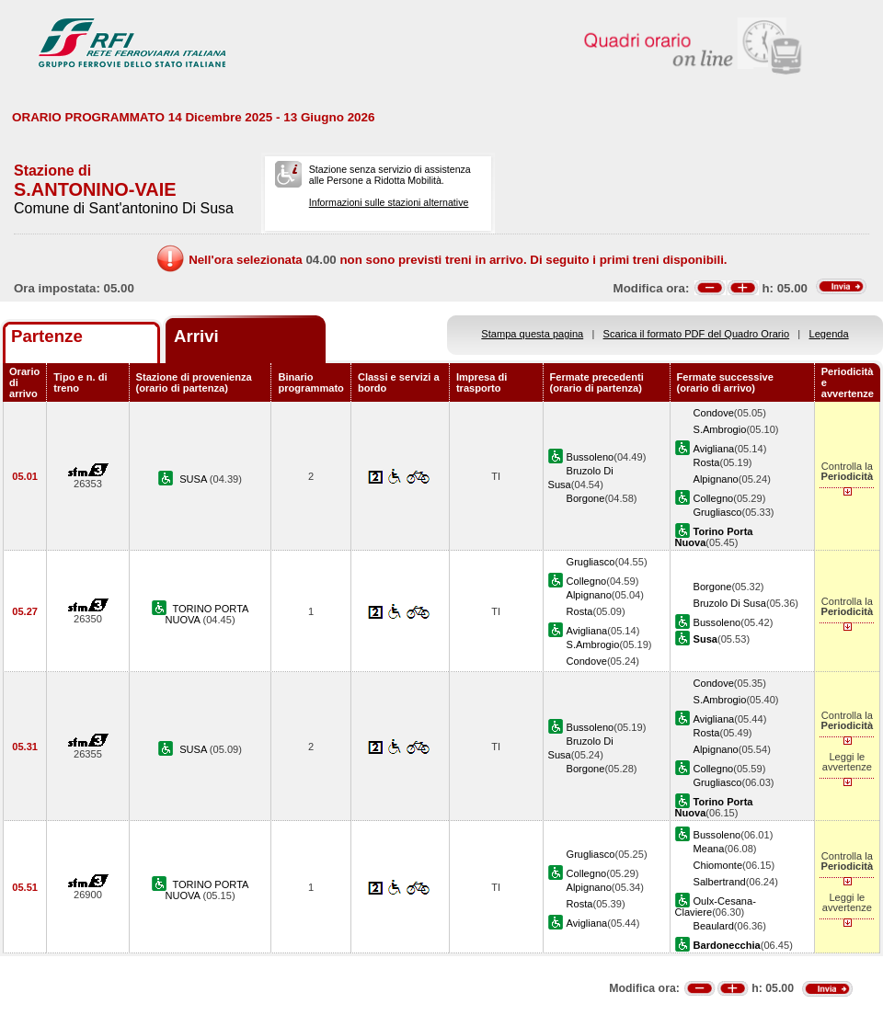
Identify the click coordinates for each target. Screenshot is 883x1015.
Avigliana (714, 448)
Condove (714, 412)
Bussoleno (590, 456)
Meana (709, 848)
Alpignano (716, 479)
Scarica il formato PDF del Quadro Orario (696, 333)
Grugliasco (718, 512)
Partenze (47, 336)
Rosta (707, 462)
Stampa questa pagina (532, 333)
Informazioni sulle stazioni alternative (389, 202)
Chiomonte (718, 865)
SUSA (194, 479)
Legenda (829, 333)
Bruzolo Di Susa (730, 603)
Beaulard (714, 925)
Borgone (586, 498)
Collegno (714, 498)
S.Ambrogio (720, 429)
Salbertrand (720, 881)
